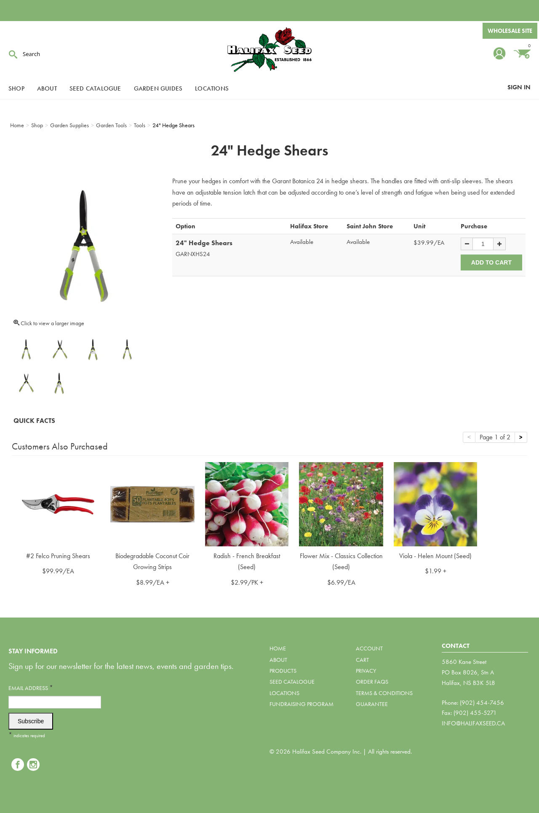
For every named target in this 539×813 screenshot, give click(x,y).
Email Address (30, 687)
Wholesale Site (510, 31)
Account (369, 648)
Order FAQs (372, 681)
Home (278, 648)
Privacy (366, 670)
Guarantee (372, 704)
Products (283, 670)
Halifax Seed (269, 50)
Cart (362, 659)
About (47, 88)
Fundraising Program (302, 704)
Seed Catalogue (95, 88)
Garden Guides (158, 88)
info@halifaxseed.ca (473, 723)
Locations (212, 88)
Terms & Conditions (384, 693)
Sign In (519, 87)
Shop (16, 88)
